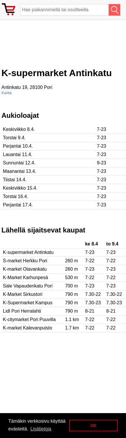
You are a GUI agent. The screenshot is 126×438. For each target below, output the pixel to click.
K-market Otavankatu (25, 269)
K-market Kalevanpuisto (27, 327)
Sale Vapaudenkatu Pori (27, 285)
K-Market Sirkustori (22, 294)
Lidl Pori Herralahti (22, 311)
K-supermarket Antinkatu (28, 252)
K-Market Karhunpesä (25, 277)
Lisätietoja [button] (40, 428)
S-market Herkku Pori (25, 260)
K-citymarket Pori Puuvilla (29, 319)
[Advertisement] (47, 46)
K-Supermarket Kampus (27, 302)
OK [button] (93, 425)
